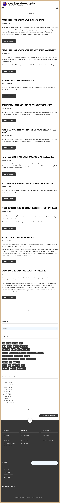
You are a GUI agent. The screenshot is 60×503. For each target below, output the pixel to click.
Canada (4, 365)
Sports (14, 362)
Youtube (26, 443)
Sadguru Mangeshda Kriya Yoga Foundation (22, 3)
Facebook (26, 435)
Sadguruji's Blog (8, 475)
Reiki (9, 365)
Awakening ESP (21, 368)
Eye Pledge (27, 356)
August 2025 (7, 389)
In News (6, 438)
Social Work (6, 368)
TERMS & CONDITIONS (8, 487)
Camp (23, 365)
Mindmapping (12, 352)
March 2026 (7, 382)
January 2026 (7, 387)
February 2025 (7, 400)
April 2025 (6, 398)
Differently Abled (18, 356)
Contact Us (46, 435)
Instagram (26, 438)
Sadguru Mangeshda (13, 359)
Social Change (24, 346)
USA (19, 362)
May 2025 (6, 396)
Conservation (9, 356)
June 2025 (6, 394)
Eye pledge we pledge (48, 440)
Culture (4, 359)
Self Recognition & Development (36, 352)
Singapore (5, 362)
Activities (8, 343)
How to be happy (22, 352)
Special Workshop (30, 359)
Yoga (21, 343)
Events (5, 467)
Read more (10, 41)
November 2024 (8, 403)
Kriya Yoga (15, 343)
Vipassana (5, 352)
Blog (4, 343)
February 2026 (7, 385)
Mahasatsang (6, 349)
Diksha (18, 349)
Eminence (22, 359)
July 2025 (6, 391)
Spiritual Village (16, 365)
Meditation (7, 477)
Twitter (26, 440)
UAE (10, 362)
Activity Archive (49, 415)
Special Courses (26, 349)
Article (4, 346)
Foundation (16, 346)
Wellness (13, 349)
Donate (45, 438)
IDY (3, 356)
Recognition (13, 368)
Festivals (10, 346)
